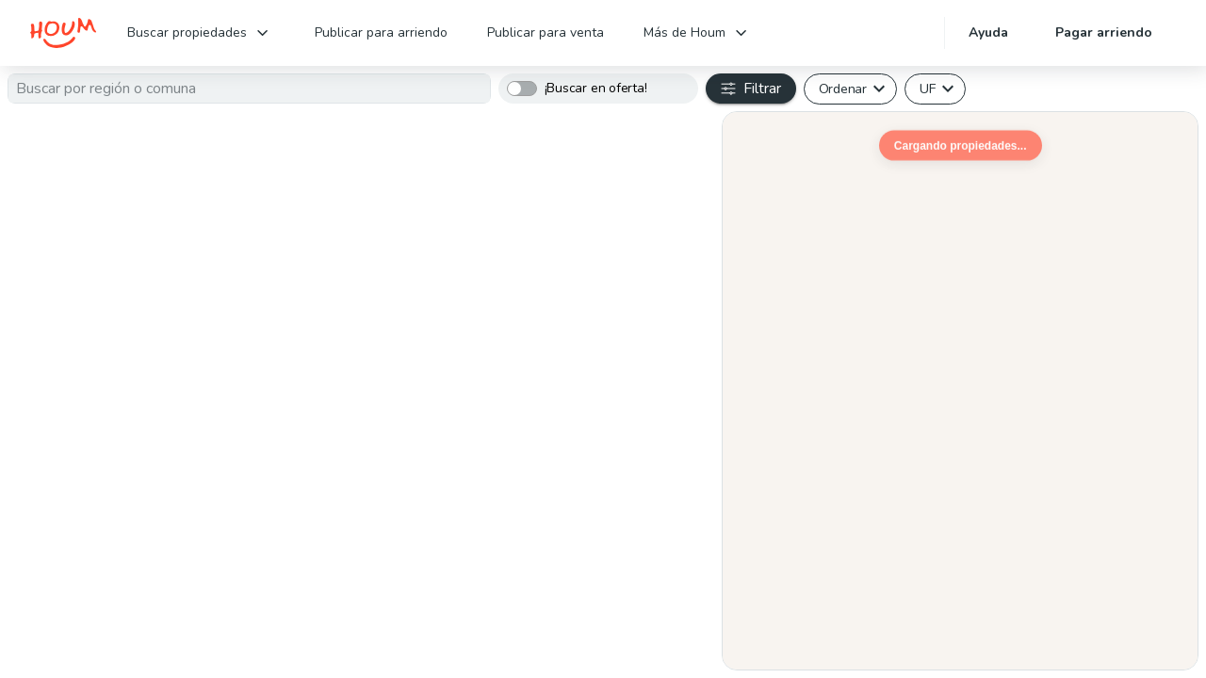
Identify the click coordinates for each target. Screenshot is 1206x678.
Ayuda (988, 32)
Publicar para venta (545, 32)
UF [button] (928, 88)
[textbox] (249, 88)
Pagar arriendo (1103, 32)
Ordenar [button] (843, 88)
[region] (960, 391)
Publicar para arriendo (381, 32)
